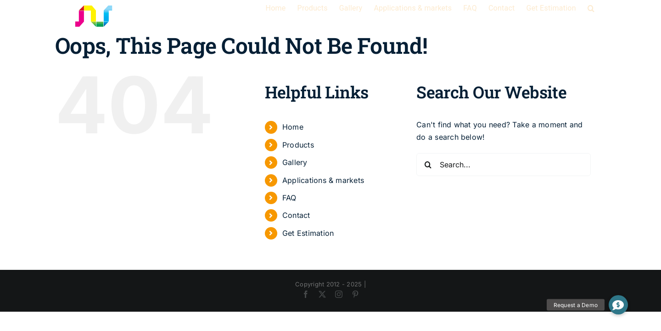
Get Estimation (308, 233)
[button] (602, 8)
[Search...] (503, 164)
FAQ (289, 197)
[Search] (427, 164)
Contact (296, 215)
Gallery (295, 162)
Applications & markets (323, 180)
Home (292, 126)
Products (298, 144)
